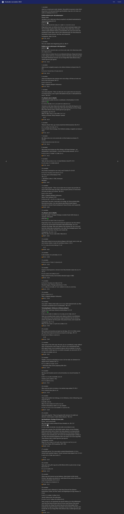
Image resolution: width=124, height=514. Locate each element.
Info (114, 1)
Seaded (119, 1)
